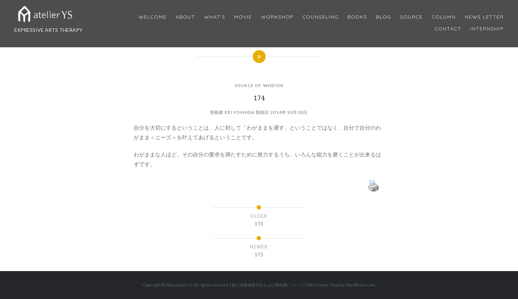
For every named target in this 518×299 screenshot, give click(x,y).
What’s (214, 17)
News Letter (484, 17)
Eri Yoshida (240, 112)
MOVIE (243, 17)
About (185, 17)
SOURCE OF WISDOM (259, 85)
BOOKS (357, 17)
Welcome (153, 17)
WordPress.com (360, 285)
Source (411, 17)
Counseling (321, 17)
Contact (448, 29)
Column (444, 17)
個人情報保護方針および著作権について (267, 285)
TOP (309, 285)
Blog (383, 17)
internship (487, 29)
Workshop (277, 17)
